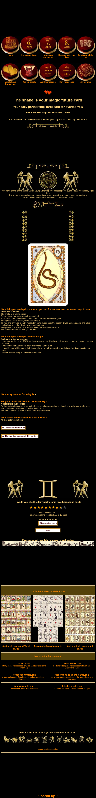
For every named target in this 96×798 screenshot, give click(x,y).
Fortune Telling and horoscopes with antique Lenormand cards (72, 666)
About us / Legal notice (48, 749)
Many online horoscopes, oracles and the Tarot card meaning (24, 666)
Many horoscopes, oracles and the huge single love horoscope (71, 677)
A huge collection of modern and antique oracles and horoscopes (24, 677)
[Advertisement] (48, 18)
